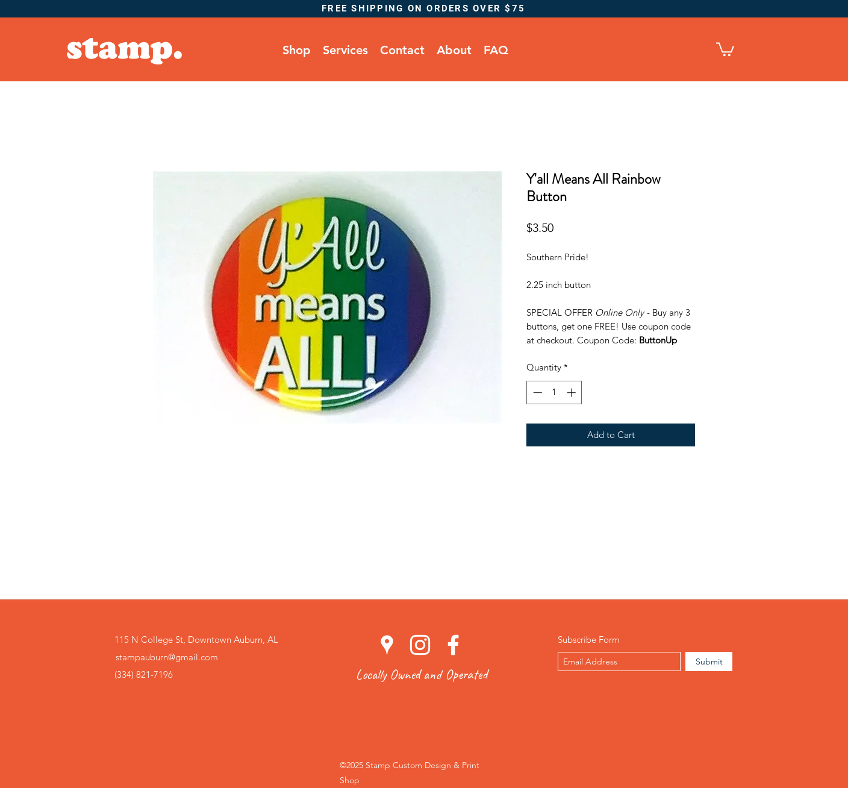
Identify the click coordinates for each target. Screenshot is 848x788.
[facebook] (453, 644)
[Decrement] (536, 392)
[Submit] (708, 661)
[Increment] (572, 392)
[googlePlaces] (387, 644)
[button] (725, 48)
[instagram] (420, 644)
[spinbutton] (554, 392)
